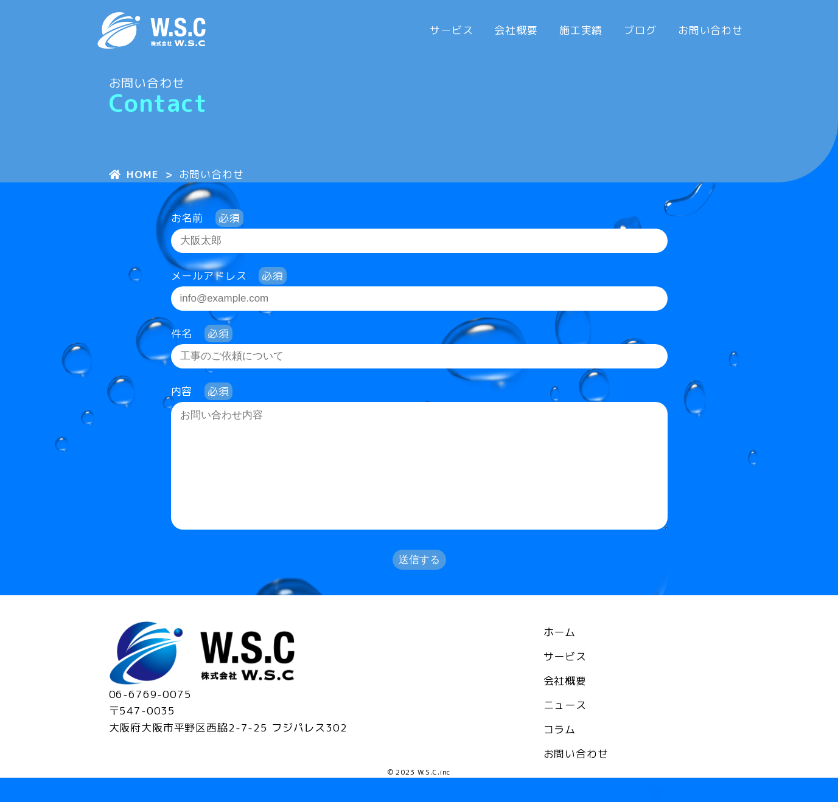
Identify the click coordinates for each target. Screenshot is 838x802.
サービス (451, 30)
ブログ (640, 30)
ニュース (565, 729)
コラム (559, 754)
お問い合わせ (710, 30)
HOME (134, 174)
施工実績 (580, 30)
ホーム (559, 656)
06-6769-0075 (150, 718)
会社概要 (515, 30)
